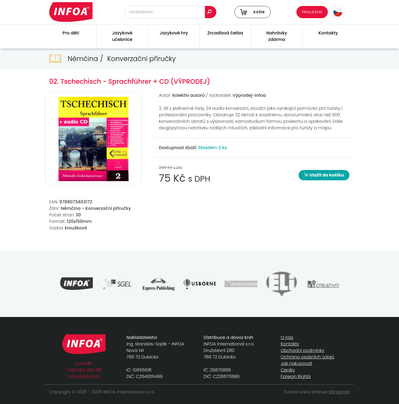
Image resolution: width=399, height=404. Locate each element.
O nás (287, 337)
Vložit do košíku (324, 175)
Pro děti (71, 33)
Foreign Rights (296, 376)
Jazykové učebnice (122, 36)
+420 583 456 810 (84, 370)
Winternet (339, 392)
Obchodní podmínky (302, 350)
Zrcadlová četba (225, 33)
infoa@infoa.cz (84, 376)
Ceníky (288, 370)
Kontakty (328, 33)
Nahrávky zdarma (276, 36)
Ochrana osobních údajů (307, 357)
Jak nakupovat (296, 363)
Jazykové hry (173, 33)
